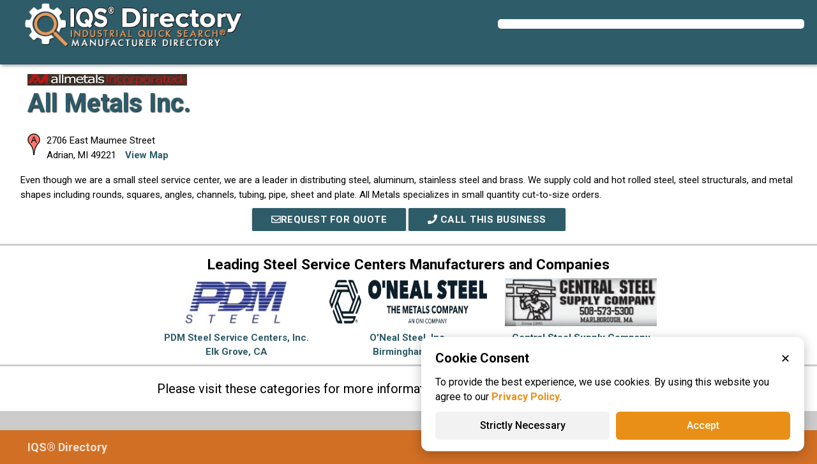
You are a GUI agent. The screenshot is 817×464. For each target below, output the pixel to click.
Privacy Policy (525, 397)
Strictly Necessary (523, 425)
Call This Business (487, 219)
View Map (147, 155)
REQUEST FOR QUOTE (329, 219)
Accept (703, 425)
